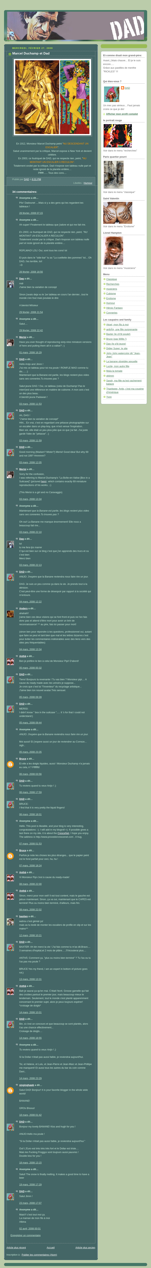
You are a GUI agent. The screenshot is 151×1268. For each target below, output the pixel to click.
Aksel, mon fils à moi (117, 324)
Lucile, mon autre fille (117, 366)
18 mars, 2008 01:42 (30, 1115)
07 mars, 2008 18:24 (30, 865)
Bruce (22, 758)
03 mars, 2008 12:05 (30, 462)
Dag (21, 278)
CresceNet (63, 833)
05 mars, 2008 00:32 (30, 667)
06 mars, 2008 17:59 (30, 792)
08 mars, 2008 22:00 (30, 884)
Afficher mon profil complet (122, 114)
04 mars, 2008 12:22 (30, 601)
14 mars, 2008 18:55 (30, 1038)
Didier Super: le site (117, 348)
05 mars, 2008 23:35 (30, 752)
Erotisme (111, 298)
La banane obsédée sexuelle (121, 361)
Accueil (51, 1247)
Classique (111, 279)
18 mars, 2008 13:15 (30, 1162)
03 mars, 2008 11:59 (30, 440)
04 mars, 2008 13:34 (30, 649)
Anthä (22, 656)
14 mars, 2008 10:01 (30, 1012)
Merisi (22, 337)
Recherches (112, 284)
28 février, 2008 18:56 (31, 272)
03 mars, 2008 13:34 (30, 499)
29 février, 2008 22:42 (31, 330)
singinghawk (26, 1085)
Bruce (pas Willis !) (116, 339)
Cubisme (111, 293)
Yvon (109, 397)
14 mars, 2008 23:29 (30, 1078)
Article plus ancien (85, 1247)
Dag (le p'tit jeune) (116, 343)
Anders (23, 608)
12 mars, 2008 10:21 (30, 935)
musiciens (111, 289)
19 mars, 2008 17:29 (30, 1184)
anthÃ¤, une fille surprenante (121, 329)
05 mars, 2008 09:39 (30, 697)
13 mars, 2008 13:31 (30, 979)
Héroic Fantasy (114, 308)
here (43, 481)
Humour (88, 183)
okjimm (110, 375)
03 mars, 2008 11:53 (30, 404)
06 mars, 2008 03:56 (30, 774)
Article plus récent (16, 1247)
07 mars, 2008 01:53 (30, 843)
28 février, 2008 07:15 (31, 213)
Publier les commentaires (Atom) (39, 1254)
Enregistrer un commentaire (26, 1235)
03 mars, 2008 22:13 (30, 565)
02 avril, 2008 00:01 (30, 1228)
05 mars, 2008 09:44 (30, 722)
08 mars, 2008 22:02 (30, 909)
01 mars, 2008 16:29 (30, 352)
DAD (22, 359)
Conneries (111, 312)
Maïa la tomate (114, 371)
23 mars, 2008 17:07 (30, 1203)
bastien (23, 916)
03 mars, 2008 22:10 (30, 532)
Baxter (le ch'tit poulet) (118, 334)
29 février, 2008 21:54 (31, 312)
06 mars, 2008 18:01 (30, 814)
